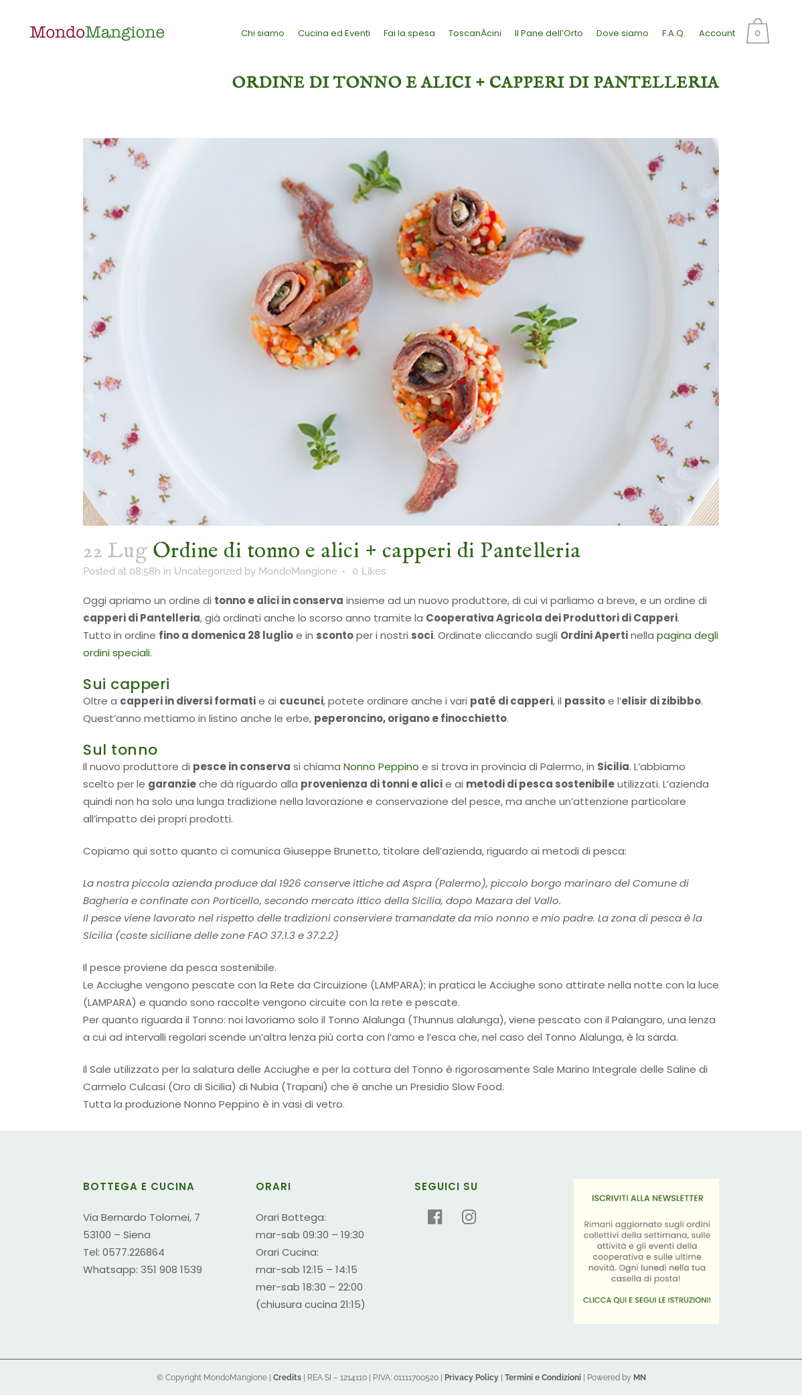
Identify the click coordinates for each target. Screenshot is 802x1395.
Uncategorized (208, 571)
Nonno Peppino (381, 766)
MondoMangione (297, 571)
